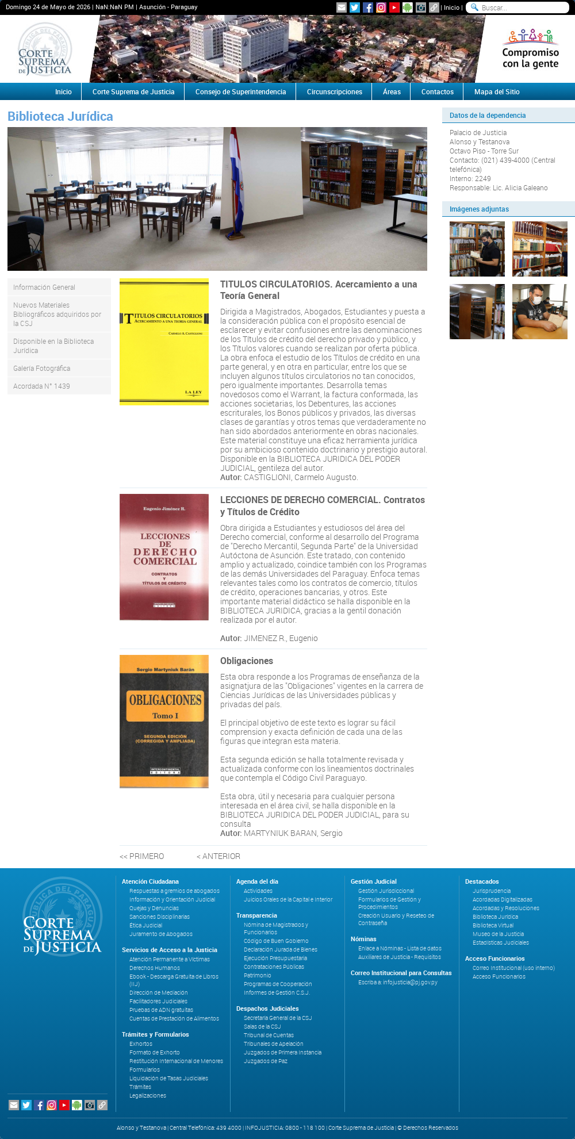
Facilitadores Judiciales (158, 1001)
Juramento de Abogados (161, 934)
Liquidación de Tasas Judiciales (168, 1078)
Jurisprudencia (492, 891)
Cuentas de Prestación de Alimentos (174, 1018)
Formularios (144, 1069)
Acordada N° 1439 (41, 385)
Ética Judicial (145, 925)
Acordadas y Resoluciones (506, 908)
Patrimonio (257, 975)
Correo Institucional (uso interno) (514, 968)
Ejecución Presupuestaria (275, 958)
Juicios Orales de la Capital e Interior (288, 899)
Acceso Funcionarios (499, 976)
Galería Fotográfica (41, 368)
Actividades (258, 891)
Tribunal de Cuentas (269, 1035)
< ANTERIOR (218, 855)
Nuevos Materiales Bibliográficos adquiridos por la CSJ (57, 314)
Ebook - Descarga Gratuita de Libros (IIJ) (173, 980)
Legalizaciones (147, 1095)
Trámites (140, 1087)
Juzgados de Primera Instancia (282, 1052)
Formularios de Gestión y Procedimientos (389, 903)
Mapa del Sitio (497, 91)
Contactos (437, 91)
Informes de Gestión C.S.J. (277, 992)
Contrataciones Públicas (274, 967)
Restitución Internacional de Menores (176, 1061)
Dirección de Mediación (158, 992)
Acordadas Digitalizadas (502, 899)
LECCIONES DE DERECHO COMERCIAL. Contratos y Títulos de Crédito (322, 505)
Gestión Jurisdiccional (386, 891)
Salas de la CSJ (262, 1026)
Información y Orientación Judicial (172, 899)
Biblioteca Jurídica (495, 917)
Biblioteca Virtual (493, 925)
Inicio (451, 7)
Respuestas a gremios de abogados (174, 891)
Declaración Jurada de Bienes (280, 949)
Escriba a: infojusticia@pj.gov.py (398, 982)
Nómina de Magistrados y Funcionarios (276, 928)
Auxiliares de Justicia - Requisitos (399, 957)
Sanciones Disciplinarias (159, 917)
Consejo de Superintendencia (240, 91)
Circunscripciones (334, 91)
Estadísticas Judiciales (501, 942)
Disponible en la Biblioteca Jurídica (53, 345)
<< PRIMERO (142, 855)
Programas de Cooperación (278, 984)
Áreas (392, 91)
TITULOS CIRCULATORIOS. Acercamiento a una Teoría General (318, 290)
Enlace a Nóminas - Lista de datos (400, 948)
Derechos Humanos (154, 968)
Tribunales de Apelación (274, 1044)
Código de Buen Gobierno (276, 941)
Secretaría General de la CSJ (278, 1018)
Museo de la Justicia (498, 934)
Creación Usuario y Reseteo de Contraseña (396, 919)
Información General (44, 287)
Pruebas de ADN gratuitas (161, 1010)
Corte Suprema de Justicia (134, 91)
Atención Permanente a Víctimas (169, 959)
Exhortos (140, 1044)
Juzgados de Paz (266, 1061)
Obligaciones (246, 660)
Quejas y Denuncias (154, 908)
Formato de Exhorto (154, 1052)
